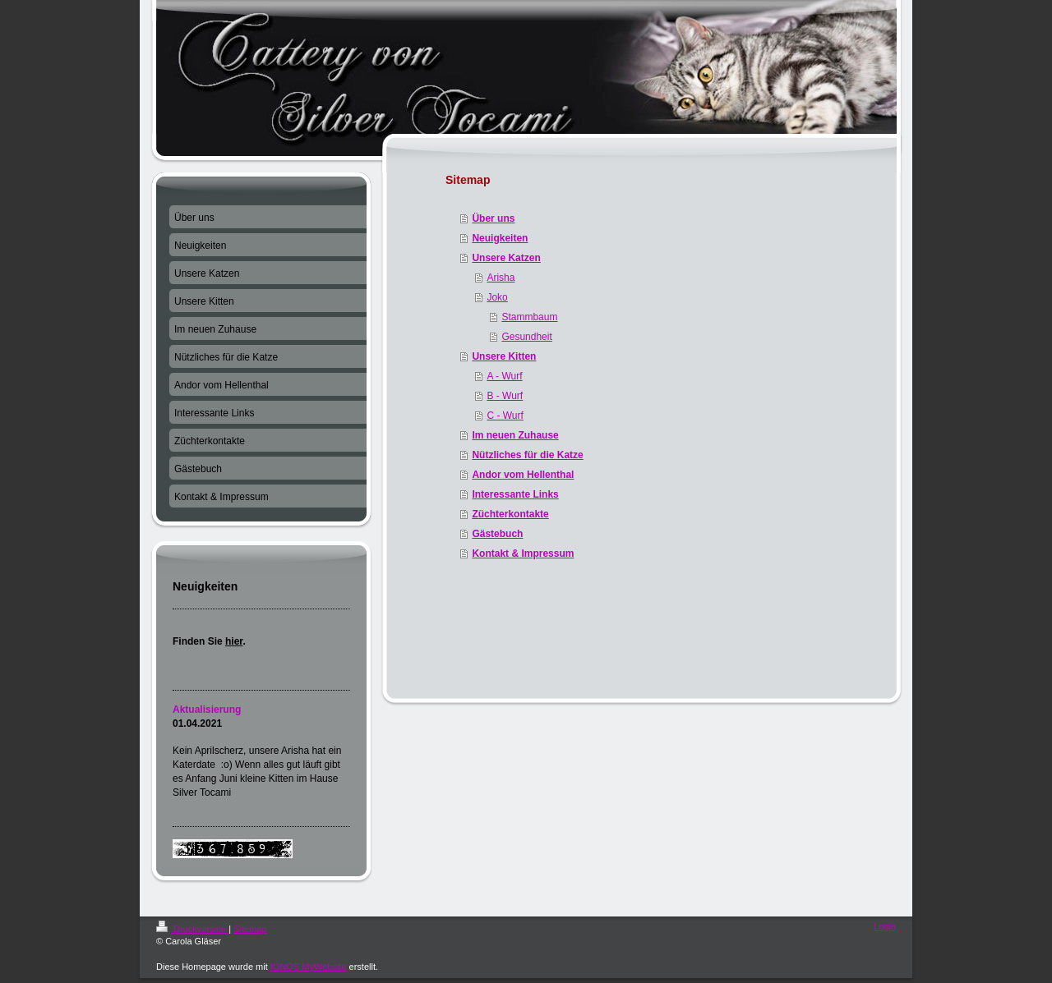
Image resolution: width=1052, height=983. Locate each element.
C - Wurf (505, 415)
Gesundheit (526, 336)
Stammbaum (529, 317)
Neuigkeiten (500, 238)
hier (233, 641)
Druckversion (192, 929)
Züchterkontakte (510, 514)
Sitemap (249, 929)
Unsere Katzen (506, 258)
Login (885, 926)
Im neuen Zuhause (515, 435)
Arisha (500, 277)
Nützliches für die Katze (527, 455)
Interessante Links (515, 494)
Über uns (493, 218)
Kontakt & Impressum (523, 553)
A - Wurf (504, 376)
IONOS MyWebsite (308, 967)
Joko (497, 297)
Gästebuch (497, 534)
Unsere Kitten (504, 356)
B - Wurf (505, 396)
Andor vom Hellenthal (523, 474)
